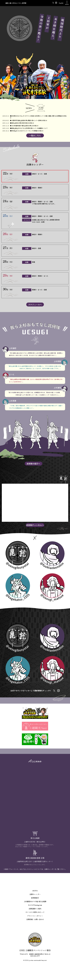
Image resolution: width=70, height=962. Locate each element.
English (61, 3)
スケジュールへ (35, 304)
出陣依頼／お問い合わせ (35, 919)
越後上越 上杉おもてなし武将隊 (15, 3)
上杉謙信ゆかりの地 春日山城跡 (35, 901)
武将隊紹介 (35, 898)
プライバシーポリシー (35, 916)
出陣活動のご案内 (35, 908)
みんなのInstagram (35, 905)
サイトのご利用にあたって (35, 912)
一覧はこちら (35, 135)
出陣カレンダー (35, 894)
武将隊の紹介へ (33, 463)
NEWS (35, 890)
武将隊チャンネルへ (35, 525)
